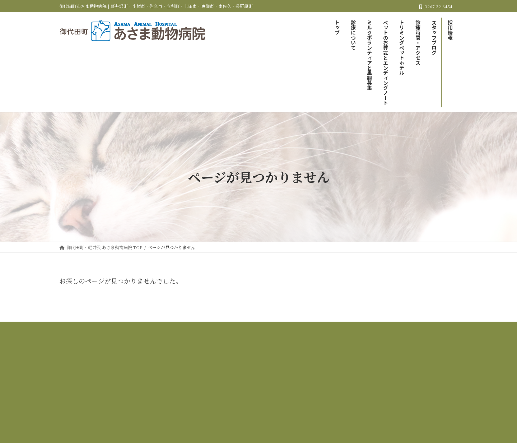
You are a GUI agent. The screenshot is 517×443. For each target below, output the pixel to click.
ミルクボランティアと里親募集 (254, 328)
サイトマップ (323, 333)
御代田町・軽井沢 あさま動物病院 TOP (118, 328)
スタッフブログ (249, 333)
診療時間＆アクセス (200, 333)
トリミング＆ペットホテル (411, 328)
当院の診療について (190, 328)
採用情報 (287, 333)
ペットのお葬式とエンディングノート (334, 328)
